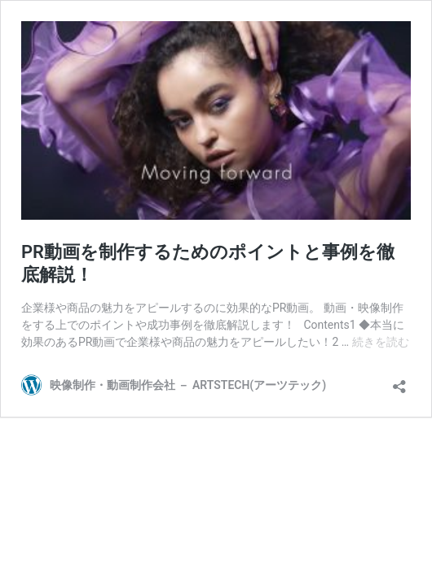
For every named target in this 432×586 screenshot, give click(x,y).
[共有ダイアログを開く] (399, 381)
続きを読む (380, 341)
